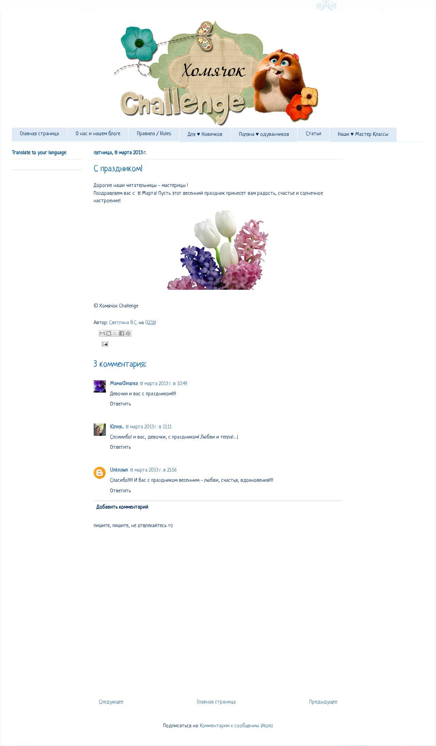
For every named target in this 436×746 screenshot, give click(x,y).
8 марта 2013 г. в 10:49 (163, 384)
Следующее (111, 702)
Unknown (119, 470)
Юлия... (117, 427)
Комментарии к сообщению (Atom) (236, 726)
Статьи (313, 134)
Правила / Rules (154, 134)
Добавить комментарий (122, 507)
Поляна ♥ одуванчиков (264, 135)
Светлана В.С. (124, 323)
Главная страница (39, 134)
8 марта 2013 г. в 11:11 (149, 427)
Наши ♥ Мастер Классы (363, 135)
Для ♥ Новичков (205, 135)
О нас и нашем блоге (98, 134)
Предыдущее (323, 702)
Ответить (120, 404)
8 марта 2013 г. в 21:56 (153, 470)
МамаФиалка (124, 384)
